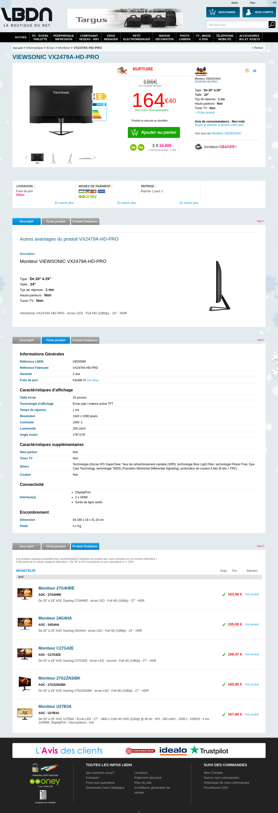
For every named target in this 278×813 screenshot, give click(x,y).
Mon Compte (213, 773)
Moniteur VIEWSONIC (227, 133)
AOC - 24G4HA (48, 624)
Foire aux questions (100, 782)
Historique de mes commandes (226, 782)
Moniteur (64, 48)
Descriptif (26, 221)
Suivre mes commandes (221, 778)
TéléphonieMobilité (224, 37)
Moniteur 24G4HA (55, 618)
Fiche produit (55, 221)
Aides (234, 2)
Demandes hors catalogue (105, 787)
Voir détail (93, 380)
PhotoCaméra (185, 37)
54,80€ (162, 147)
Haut (260, 221)
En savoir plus (64, 203)
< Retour (257, 48)
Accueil (21, 37)
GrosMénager (111, 37)
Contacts (92, 778)
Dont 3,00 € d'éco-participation (152, 110)
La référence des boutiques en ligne (26, 20)
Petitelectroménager (136, 37)
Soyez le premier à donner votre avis (219, 125)
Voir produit (252, 594)
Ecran (50, 48)
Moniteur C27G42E (56, 648)
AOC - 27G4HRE (49, 594)
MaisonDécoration (164, 37)
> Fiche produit (205, 112)
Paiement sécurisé (148, 778)
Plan (252, 2)
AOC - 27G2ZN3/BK (52, 685)
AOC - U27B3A (48, 713)
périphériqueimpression (63, 37)
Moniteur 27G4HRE (56, 588)
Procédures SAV (216, 787)
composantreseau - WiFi (89, 37)
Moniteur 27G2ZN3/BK (59, 678)
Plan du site (143, 782)
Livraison (140, 773)
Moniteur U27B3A (54, 706)
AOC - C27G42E (49, 655)
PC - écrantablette (40, 37)
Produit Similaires (85, 221)
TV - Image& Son (203, 37)
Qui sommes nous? (100, 773)
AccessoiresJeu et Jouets (249, 37)
